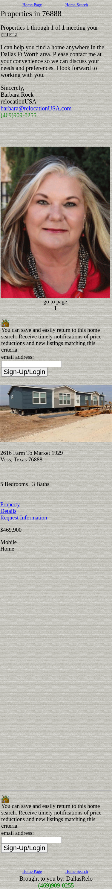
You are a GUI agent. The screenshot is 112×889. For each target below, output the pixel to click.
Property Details (10, 507)
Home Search (76, 5)
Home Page (32, 5)
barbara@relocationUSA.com (36, 108)
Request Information (23, 517)
